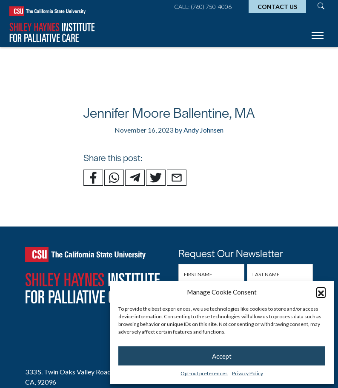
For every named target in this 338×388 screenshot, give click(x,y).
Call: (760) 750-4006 (203, 6)
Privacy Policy (247, 373)
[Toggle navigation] (317, 36)
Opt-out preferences (204, 373)
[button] (321, 292)
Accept (222, 356)
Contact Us (277, 6)
